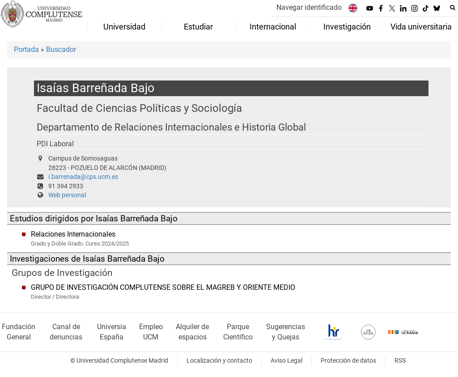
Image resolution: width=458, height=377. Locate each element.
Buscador (61, 49)
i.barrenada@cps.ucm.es (83, 177)
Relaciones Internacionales (73, 234)
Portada (26, 49)
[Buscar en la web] (452, 7)
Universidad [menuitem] (124, 26)
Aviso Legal (286, 360)
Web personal (67, 195)
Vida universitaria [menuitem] (421, 26)
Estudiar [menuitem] (198, 26)
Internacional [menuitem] (273, 26)
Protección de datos (348, 360)
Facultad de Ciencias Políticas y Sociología (139, 108)
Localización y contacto (219, 360)
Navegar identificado (309, 7)
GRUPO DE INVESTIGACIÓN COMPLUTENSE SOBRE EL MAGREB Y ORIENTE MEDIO (163, 287)
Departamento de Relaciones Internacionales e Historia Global (171, 127)
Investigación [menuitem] (347, 26)
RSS (400, 360)
